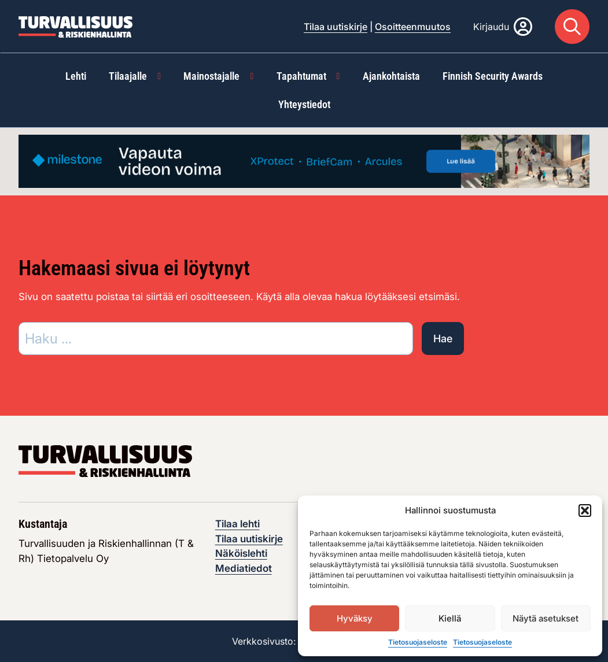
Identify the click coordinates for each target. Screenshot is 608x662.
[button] (585, 510)
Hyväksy (355, 618)
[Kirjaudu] (503, 26)
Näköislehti (241, 553)
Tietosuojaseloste (417, 642)
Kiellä (450, 618)
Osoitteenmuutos (413, 26)
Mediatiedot (243, 568)
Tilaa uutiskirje (335, 26)
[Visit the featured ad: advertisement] (304, 161)
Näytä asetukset (545, 618)
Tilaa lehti (237, 524)
